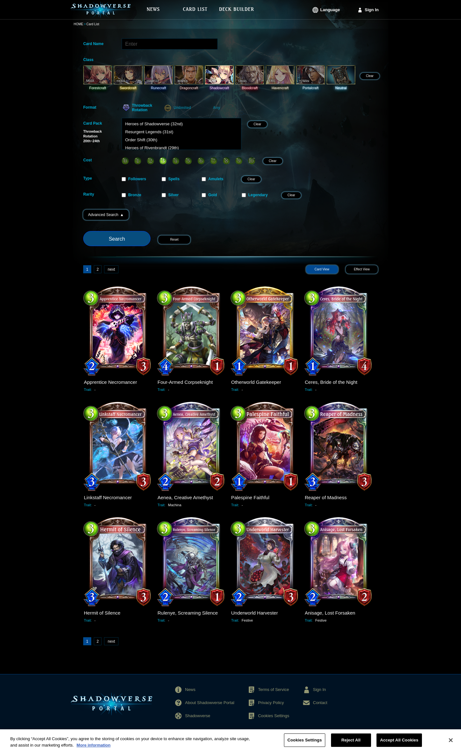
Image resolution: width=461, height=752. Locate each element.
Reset (174, 239)
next (111, 269)
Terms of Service (273, 689)
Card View (322, 269)
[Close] (451, 743)
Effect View (362, 269)
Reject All (350, 743)
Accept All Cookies (399, 743)
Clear (370, 76)
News (190, 689)
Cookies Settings (273, 715)
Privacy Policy (271, 702)
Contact (320, 702)
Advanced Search (106, 215)
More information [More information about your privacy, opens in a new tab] (93, 748)
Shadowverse (197, 715)
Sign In (371, 9)
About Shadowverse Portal (209, 702)
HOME (78, 24)
